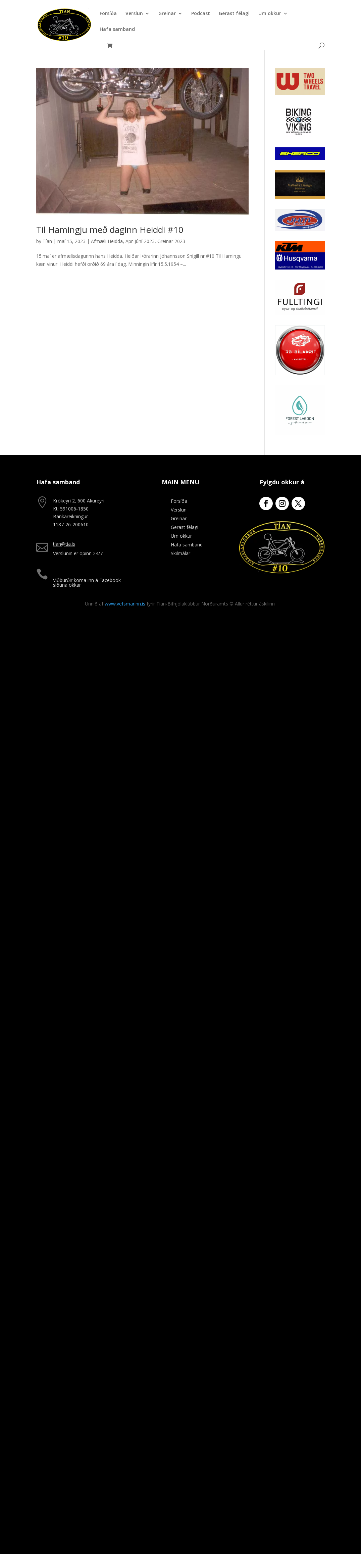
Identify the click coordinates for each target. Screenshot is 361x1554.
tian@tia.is (64, 544)
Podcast (200, 13)
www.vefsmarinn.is (125, 603)
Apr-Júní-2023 (140, 241)
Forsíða (108, 13)
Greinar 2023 (171, 241)
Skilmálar (180, 553)
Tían (47, 241)
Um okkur (269, 13)
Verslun (134, 13)
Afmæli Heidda (107, 241)
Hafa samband (117, 29)
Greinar (167, 13)
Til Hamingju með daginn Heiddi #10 (110, 230)
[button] (346, 9)
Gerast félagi (234, 13)
